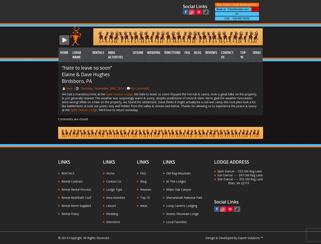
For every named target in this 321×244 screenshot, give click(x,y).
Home (64, 52)
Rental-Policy (70, 214)
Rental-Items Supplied (76, 206)
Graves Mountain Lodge (182, 214)
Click (255, 9)
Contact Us (227, 54)
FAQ (187, 52)
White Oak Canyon (178, 189)
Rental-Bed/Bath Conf (76, 198)
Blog (197, 52)
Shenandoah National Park (184, 198)
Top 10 (145, 198)
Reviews (211, 52)
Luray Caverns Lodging (181, 206)
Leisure (138, 52)
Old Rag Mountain (178, 173)
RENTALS (67, 173)
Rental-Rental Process (76, 189)
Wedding (153, 52)
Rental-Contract (72, 181)
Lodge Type (114, 189)
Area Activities (115, 54)
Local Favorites (176, 222)
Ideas (257, 52)
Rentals (98, 52)
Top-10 (243, 54)
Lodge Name (76, 54)
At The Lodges (176, 181)
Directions (172, 52)
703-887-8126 (240, 18)
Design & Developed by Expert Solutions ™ (234, 238)
